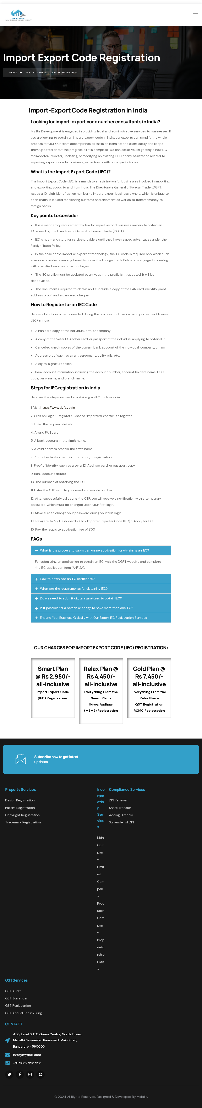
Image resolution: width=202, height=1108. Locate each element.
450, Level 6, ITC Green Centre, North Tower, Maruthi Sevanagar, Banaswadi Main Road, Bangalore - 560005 (47, 1040)
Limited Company (100, 881)
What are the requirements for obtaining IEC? (74, 588)
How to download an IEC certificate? (67, 579)
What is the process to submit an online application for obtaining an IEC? (94, 550)
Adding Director (121, 815)
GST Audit (13, 991)
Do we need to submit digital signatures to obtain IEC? (81, 598)
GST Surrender (16, 998)
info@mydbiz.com (27, 1055)
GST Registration (18, 1005)
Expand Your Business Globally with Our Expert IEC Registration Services (93, 617)
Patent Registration (20, 808)
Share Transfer (120, 808)
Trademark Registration (23, 822)
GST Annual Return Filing (23, 1013)
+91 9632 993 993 (27, 1063)
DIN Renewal (118, 800)
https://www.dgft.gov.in (57, 407)
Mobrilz (142, 1097)
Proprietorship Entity (101, 954)
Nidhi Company (100, 848)
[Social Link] (9, 1074)
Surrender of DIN (121, 822)
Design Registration (20, 800)
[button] (101, 550)
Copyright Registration (22, 815)
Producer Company (100, 918)
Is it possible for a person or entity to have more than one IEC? (86, 608)
